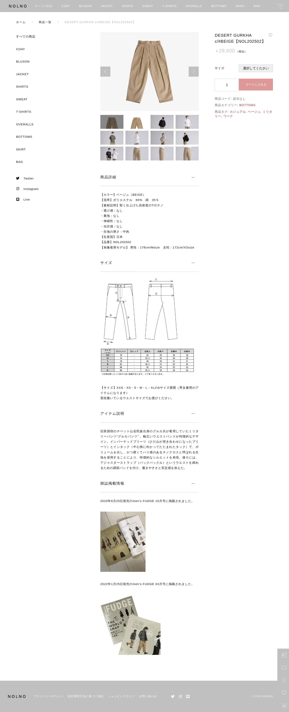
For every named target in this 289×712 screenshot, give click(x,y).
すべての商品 (44, 6)
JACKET (107, 6)
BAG (257, 6)
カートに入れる (256, 84)
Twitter (25, 178)
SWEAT (147, 6)
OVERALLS (194, 6)
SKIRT (240, 6)
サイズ (219, 68)
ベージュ (254, 111)
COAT (66, 6)
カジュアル (238, 111)
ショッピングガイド (121, 696)
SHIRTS (127, 6)
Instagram (27, 189)
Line (23, 199)
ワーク (228, 116)
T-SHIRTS (169, 6)
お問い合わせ (148, 696)
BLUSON (85, 6)
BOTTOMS (218, 6)
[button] (105, 72)
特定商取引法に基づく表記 (86, 696)
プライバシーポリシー (49, 696)
